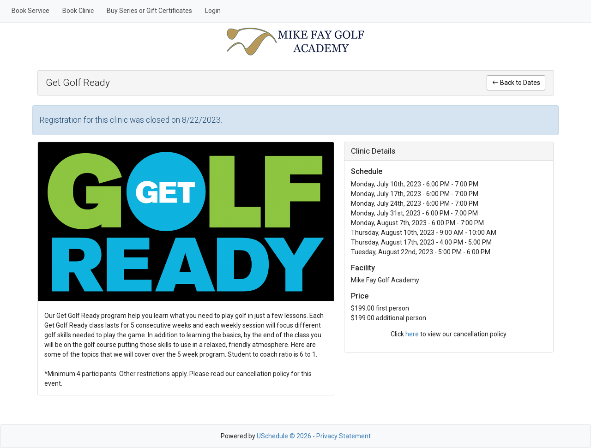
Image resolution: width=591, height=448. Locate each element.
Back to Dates (516, 82)
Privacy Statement (343, 436)
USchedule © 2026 (284, 436)
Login (213, 10)
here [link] (412, 334)
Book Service (30, 10)
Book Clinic (78, 10)
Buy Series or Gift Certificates (149, 10)
